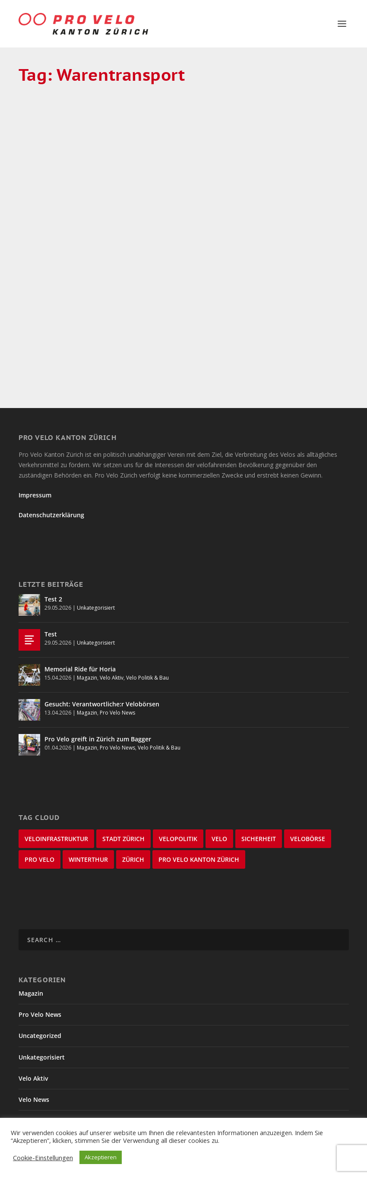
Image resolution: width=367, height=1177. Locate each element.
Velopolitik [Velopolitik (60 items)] (178, 786)
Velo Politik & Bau (147, 624)
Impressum (35, 442)
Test (50, 581)
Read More (50, 298)
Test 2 (53, 546)
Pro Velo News (117, 659)
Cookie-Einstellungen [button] (43, 1157)
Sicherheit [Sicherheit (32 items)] (258, 786)
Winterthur (35, 1110)
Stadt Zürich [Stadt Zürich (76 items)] (123, 786)
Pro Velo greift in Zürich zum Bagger (97, 686)
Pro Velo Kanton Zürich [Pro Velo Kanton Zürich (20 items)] (198, 806)
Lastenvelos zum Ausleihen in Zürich (66, 170)
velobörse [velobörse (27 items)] (307, 786)
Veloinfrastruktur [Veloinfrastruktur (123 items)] (56, 786)
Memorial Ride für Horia (80, 616)
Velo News (34, 1046)
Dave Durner (58, 189)
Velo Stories (36, 1089)
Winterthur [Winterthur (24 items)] (88, 806)
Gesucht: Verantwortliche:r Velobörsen (101, 651)
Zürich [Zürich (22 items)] (133, 806)
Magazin (75, 201)
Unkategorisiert (96, 554)
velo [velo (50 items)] (219, 786)
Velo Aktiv (111, 624)
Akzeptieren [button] (101, 1157)
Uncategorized (40, 983)
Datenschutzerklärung (51, 462)
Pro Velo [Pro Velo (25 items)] (39, 806)
